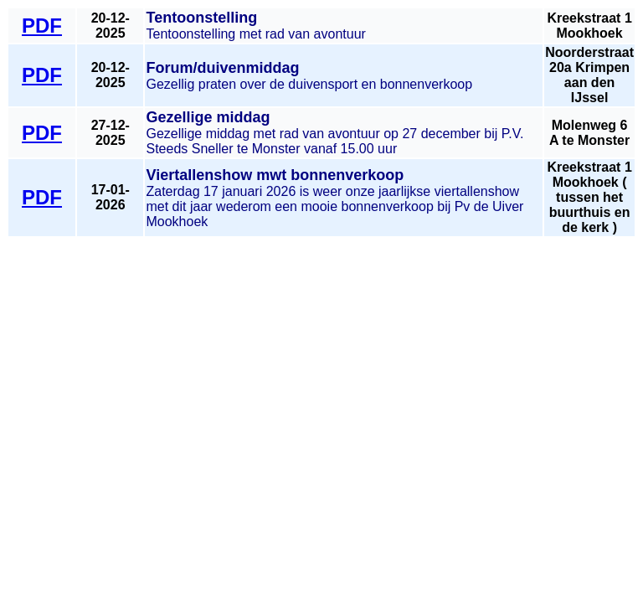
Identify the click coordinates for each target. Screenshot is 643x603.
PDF (42, 25)
